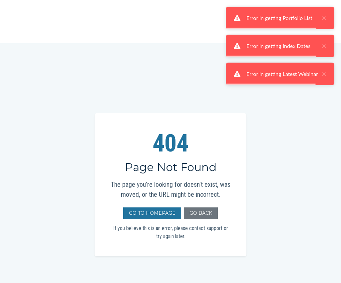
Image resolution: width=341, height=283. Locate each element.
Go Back (200, 213)
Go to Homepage (152, 213)
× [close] (324, 18)
